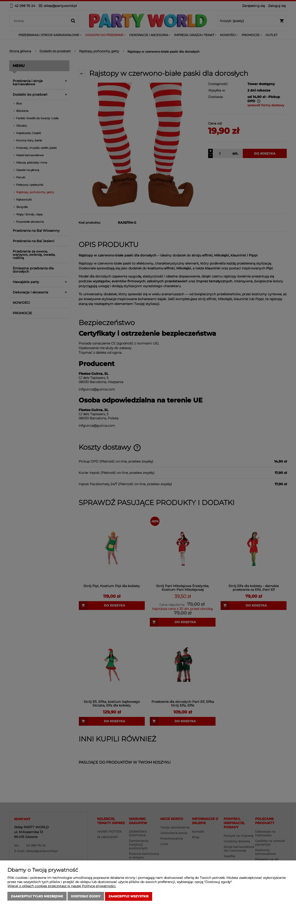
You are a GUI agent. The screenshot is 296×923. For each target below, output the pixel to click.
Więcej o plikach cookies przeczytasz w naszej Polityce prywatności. (61, 886)
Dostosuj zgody (86, 896)
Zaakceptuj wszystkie (128, 896)
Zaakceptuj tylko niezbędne (37, 896)
